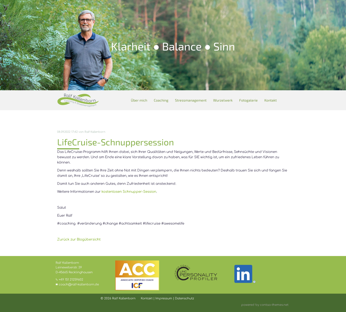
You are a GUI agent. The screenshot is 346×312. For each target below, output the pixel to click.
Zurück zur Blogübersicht (79, 239)
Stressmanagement (191, 100)
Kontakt (270, 100)
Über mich (139, 100)
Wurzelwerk (223, 100)
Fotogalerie (248, 100)
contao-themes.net (274, 304)
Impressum (163, 298)
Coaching (161, 100)
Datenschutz (184, 298)
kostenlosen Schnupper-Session (129, 192)
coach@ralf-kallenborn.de (79, 284)
